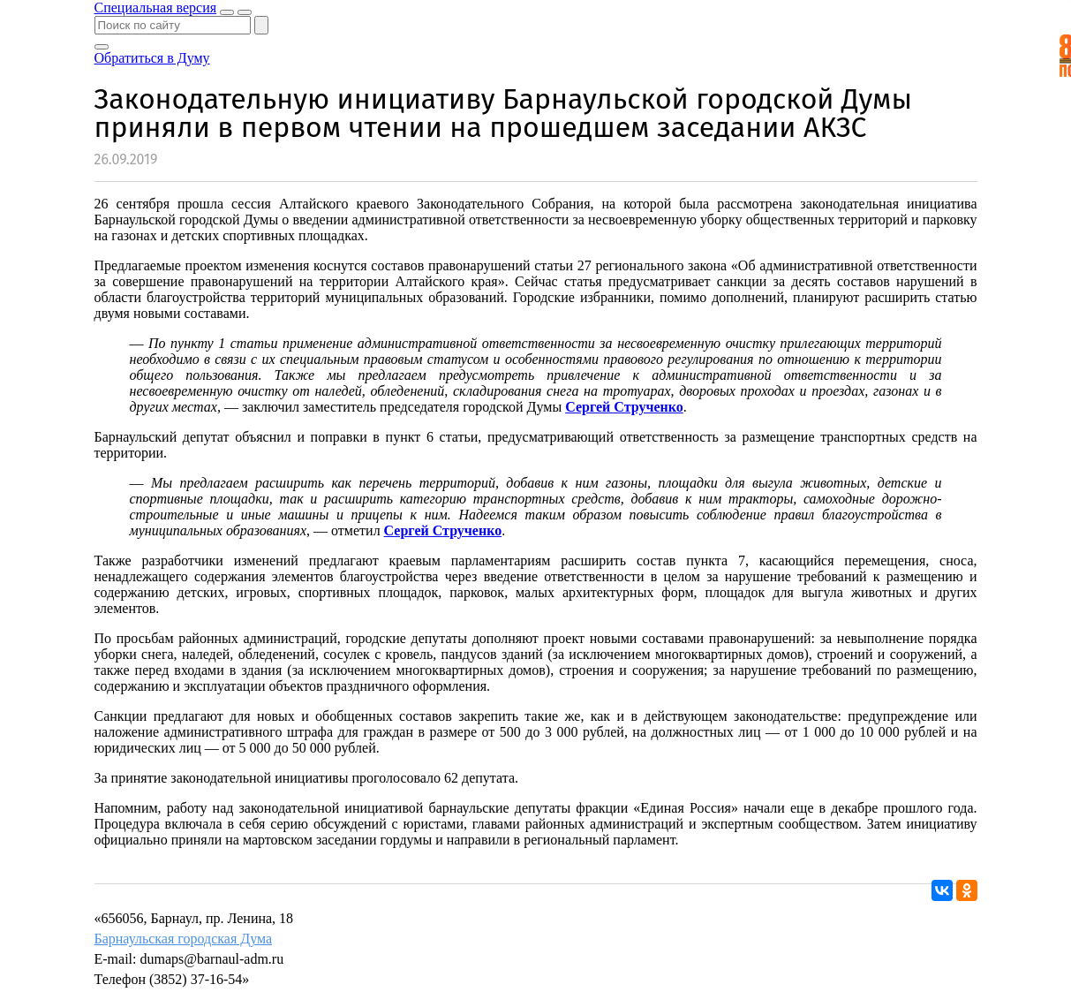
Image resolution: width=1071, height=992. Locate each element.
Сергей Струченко (624, 406)
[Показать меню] (245, 12)
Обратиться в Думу (152, 57)
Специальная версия (155, 7)
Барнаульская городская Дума (183, 938)
